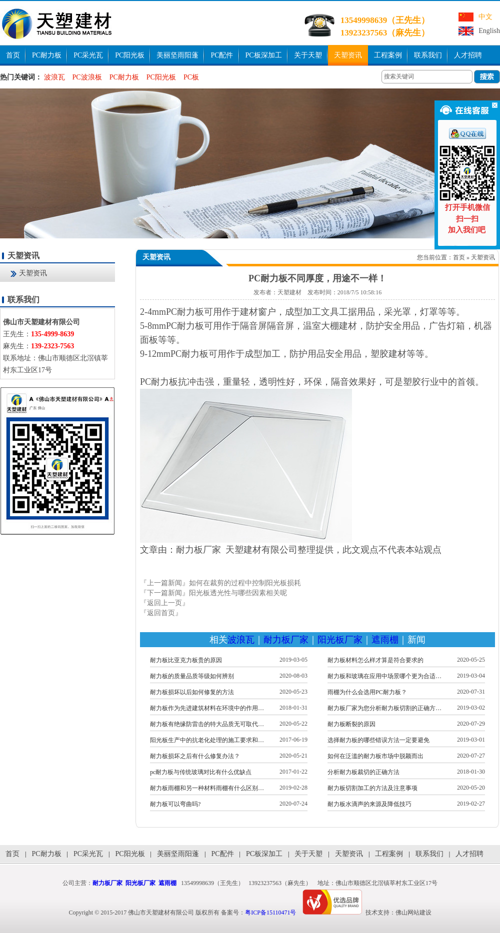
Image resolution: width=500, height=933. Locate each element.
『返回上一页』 (164, 603)
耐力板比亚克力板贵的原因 (186, 660)
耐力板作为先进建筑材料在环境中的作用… (207, 708)
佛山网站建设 (414, 912)
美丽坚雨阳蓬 (177, 55)
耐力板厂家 (286, 640)
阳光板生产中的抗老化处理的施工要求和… (207, 740)
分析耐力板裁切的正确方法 (364, 772)
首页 (13, 55)
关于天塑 (308, 55)
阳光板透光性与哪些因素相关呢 (238, 593)
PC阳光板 (129, 55)
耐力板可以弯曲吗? (175, 804)
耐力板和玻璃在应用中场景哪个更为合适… (385, 676)
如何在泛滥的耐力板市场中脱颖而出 (376, 756)
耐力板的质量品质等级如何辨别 (192, 676)
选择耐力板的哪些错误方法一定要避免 (379, 740)
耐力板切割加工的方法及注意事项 (373, 788)
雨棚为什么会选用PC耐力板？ (367, 692)
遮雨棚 (385, 640)
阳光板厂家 (340, 640)
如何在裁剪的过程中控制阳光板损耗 (245, 583)
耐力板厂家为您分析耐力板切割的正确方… (385, 708)
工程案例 (388, 55)
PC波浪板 (87, 77)
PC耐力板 (47, 55)
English (489, 30)
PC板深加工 (264, 55)
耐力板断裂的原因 (352, 724)
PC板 (191, 77)
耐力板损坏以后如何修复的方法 (192, 692)
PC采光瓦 (88, 55)
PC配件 (221, 55)
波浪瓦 (54, 77)
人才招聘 (468, 55)
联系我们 (428, 55)
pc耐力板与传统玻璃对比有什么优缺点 (201, 772)
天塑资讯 (348, 55)
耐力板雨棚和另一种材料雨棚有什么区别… (207, 788)
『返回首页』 (161, 613)
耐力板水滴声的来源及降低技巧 (370, 804)
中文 (485, 16)
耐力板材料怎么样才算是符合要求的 (376, 660)
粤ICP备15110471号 (270, 912)
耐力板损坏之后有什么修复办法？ (195, 756)
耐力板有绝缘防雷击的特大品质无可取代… (207, 724)
